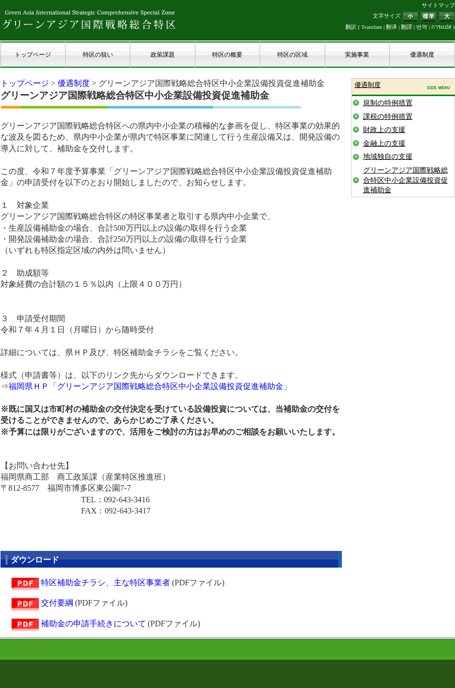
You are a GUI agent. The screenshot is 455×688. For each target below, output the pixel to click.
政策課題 (162, 54)
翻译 (391, 27)
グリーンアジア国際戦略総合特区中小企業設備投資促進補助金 (405, 180)
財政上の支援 (384, 130)
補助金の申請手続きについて (93, 623)
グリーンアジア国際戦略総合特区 (89, 19)
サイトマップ (438, 5)
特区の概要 (227, 54)
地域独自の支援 (388, 156)
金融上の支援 (384, 143)
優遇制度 (422, 54)
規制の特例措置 (388, 103)
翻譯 (406, 27)
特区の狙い (98, 54)
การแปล (441, 27)
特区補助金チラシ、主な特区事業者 (105, 582)
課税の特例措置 (388, 116)
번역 (421, 27)
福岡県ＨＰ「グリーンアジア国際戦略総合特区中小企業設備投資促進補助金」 (150, 386)
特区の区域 (292, 54)
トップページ (33, 54)
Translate (371, 27)
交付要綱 (57, 602)
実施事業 (357, 54)
